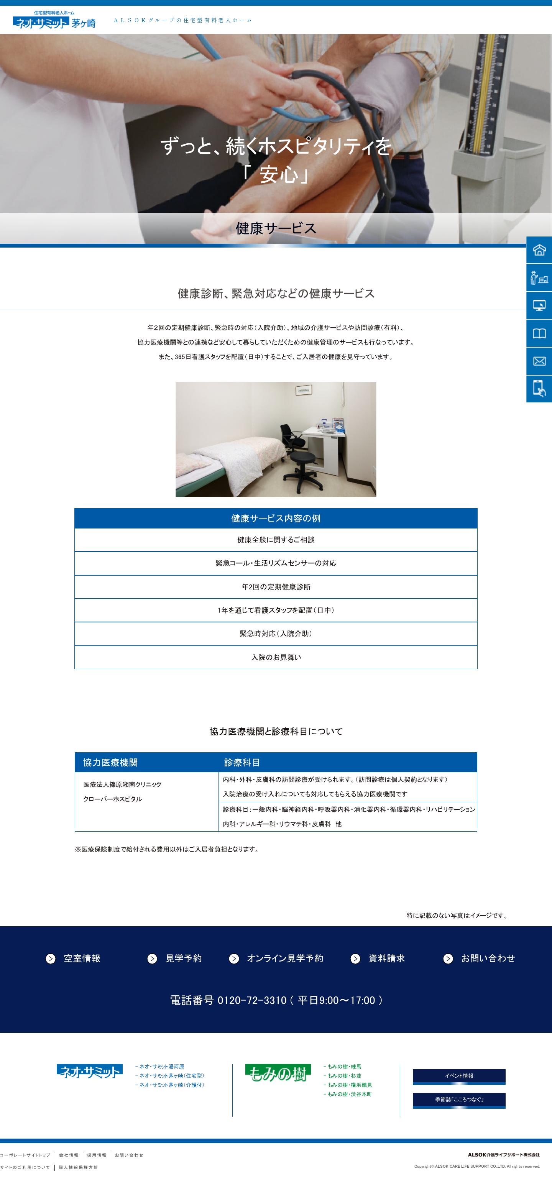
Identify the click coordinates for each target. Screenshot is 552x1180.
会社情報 (69, 1155)
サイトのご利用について (25, 1167)
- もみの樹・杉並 (342, 1075)
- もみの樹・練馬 (342, 1066)
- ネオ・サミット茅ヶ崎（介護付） (170, 1085)
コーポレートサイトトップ (25, 1155)
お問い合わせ (479, 958)
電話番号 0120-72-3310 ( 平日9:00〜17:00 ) (276, 1000)
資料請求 (378, 958)
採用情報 (97, 1155)
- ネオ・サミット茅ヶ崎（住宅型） (170, 1075)
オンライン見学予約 (276, 958)
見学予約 (174, 958)
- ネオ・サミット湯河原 (159, 1066)
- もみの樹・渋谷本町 (348, 1094)
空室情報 (73, 958)
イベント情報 (459, 1075)
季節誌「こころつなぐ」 (459, 1099)
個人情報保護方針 (79, 1167)
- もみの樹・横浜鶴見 (348, 1085)
